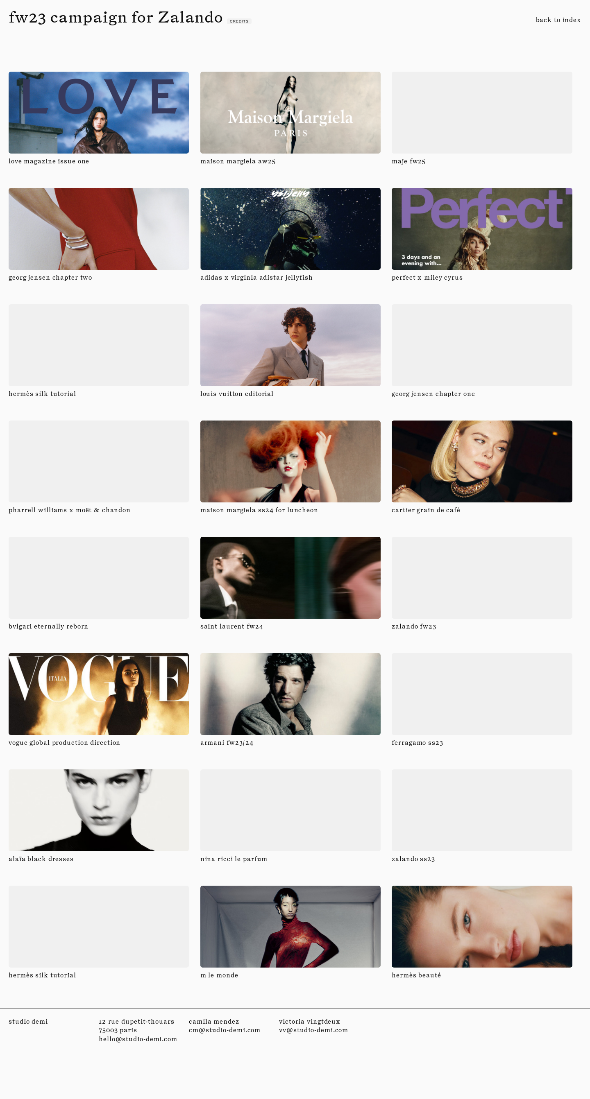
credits (239, 21)
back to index (559, 19)
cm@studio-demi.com (225, 1030)
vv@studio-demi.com (313, 1030)
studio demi (28, 1021)
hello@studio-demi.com (138, 1039)
